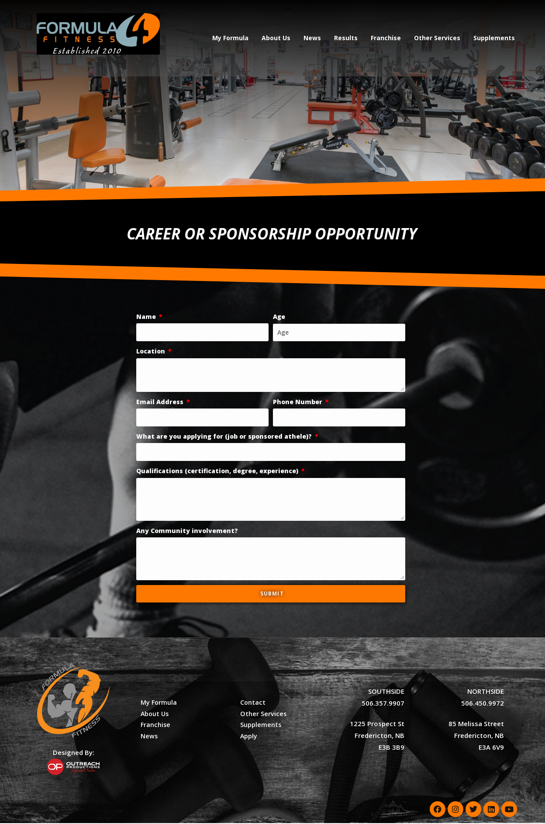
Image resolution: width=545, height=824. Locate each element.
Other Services (437, 38)
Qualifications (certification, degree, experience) (218, 471)
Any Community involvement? (187, 531)
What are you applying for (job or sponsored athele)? (225, 437)
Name (147, 317)
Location (151, 352)
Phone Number (298, 402)
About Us (276, 38)
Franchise (386, 38)
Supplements (494, 38)
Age (279, 317)
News (312, 38)
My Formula (230, 38)
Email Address (160, 402)
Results (346, 38)
